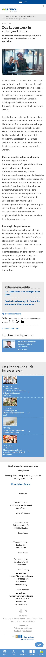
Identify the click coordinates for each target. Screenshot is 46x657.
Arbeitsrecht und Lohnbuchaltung (23, 16)
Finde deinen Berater (20, 484)
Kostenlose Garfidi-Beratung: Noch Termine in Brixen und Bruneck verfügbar (16, 391)
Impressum (23, 625)
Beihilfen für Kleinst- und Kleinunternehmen (16, 431)
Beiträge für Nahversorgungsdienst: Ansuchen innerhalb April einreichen (16, 451)
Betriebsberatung (11, 313)
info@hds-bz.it (29, 621)
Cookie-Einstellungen (23, 631)
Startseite (5, 16)
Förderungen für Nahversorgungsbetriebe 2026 (16, 412)
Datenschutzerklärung (23, 628)
